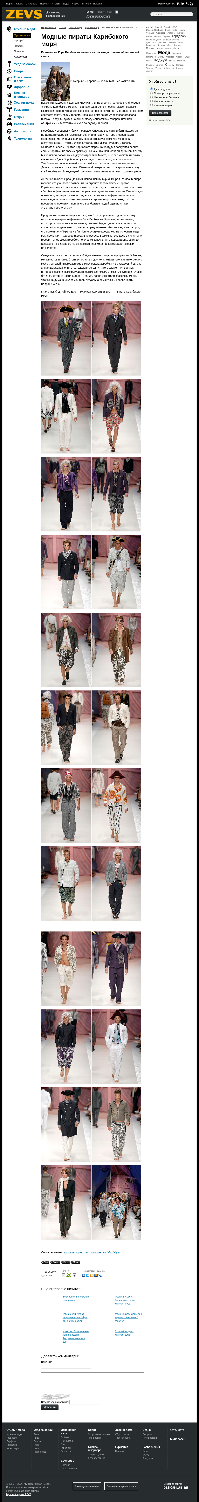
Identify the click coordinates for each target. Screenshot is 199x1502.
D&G (174, 27)
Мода (164, 52)
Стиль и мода (24, 29)
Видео (66, 3)
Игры (145, 1451)
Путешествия (149, 1437)
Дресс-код (151, 42)
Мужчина (176, 53)
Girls (174, 30)
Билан (157, 36)
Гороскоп (66, 1448)
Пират (55, 1262)
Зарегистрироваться (98, 16)
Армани (171, 33)
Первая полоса (14, 3)
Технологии (23, 138)
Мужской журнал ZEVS (18, 1494)
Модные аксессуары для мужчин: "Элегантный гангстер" (128, 1317)
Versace (150, 33)
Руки (36, 1444)
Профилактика (69, 1468)
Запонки (162, 42)
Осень (179, 57)
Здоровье (21, 87)
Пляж (149, 60)
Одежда (170, 57)
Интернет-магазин (92, 3)
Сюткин (179, 65)
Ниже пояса (40, 1451)
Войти (89, 11)
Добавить (50, 1407)
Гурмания (21, 109)
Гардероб (179, 36)
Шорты (179, 68)
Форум (75, 3)
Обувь (161, 57)
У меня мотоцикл (163, 105)
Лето (169, 45)
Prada (182, 30)
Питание (65, 1465)
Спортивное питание (99, 1434)
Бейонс (181, 33)
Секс (63, 1444)
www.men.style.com (76, 1252)
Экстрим (147, 1434)
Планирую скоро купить (167, 93)
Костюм (161, 45)
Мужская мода (22, 35)
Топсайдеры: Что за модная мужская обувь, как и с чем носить (75, 1317)
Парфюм (19, 46)
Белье (149, 36)
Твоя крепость (123, 1437)
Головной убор (153, 39)
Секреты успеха (96, 1454)
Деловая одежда (171, 39)
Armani (149, 27)
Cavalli (167, 27)
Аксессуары (20, 56)
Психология (67, 1441)
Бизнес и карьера (21, 94)
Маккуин (150, 48)
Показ (172, 60)
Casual (158, 27)
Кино (180, 42)
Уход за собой (25, 64)
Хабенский (168, 68)
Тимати (149, 68)
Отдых (188, 57)
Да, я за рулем (162, 89)
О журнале (31, 3)
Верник (166, 36)
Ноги (36, 1448)
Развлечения (24, 124)
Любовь (65, 1437)
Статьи (56, 3)
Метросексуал (164, 48)
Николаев (151, 57)
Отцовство (66, 1451)
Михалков (151, 53)
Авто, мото (22, 131)
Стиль (169, 64)
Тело (36, 1434)
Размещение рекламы (87, 1486)
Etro (45, 1262)
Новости (44, 3)
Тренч (158, 68)
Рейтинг (181, 60)
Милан (176, 48)
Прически (19, 51)
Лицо (36, 1437)
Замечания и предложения (121, 1486)
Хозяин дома (24, 102)
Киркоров (150, 45)
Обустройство (122, 1434)
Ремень (150, 65)
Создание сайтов (173, 1484)
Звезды (172, 42)
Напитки (119, 1451)
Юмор (145, 1454)
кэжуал (149, 71)
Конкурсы (147, 1458)
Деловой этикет (96, 1458)
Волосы (38, 1441)
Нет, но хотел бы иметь (166, 97)
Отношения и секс (23, 79)
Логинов (178, 45)
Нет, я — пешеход (163, 101)
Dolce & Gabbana (154, 30)
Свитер (159, 65)
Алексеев (160, 33)
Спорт (18, 71)
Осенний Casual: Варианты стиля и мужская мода (125, 1300)
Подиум (160, 60)
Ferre (167, 30)
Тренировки (94, 1437)
